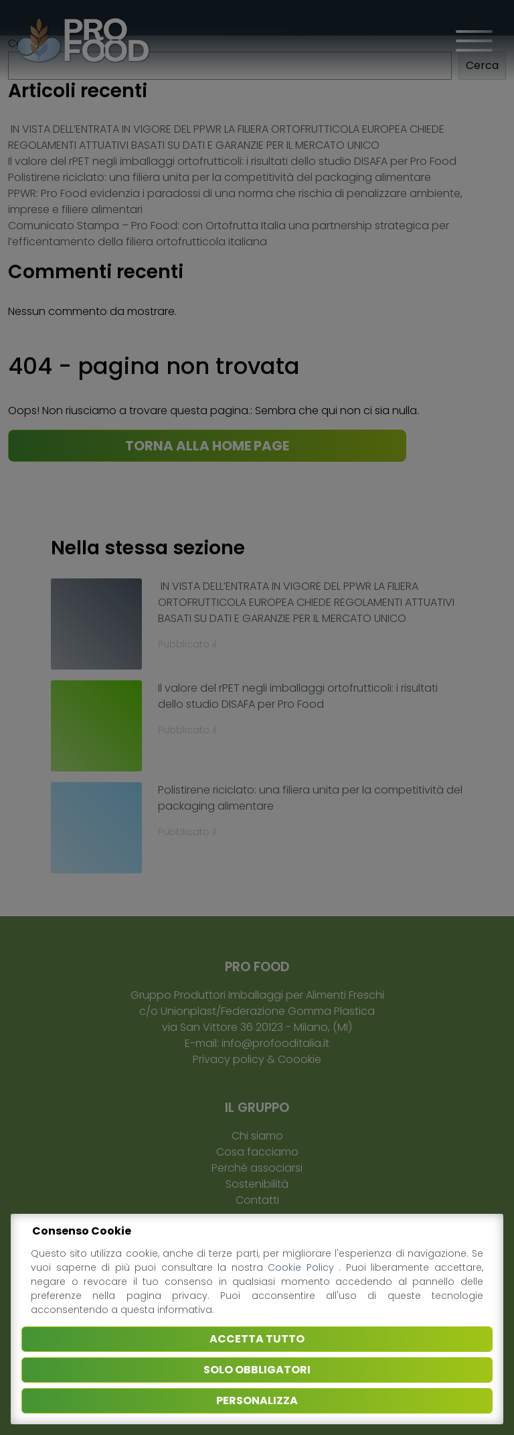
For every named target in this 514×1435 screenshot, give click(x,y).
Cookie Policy (303, 1267)
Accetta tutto (257, 1339)
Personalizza (257, 1400)
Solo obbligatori (257, 1369)
